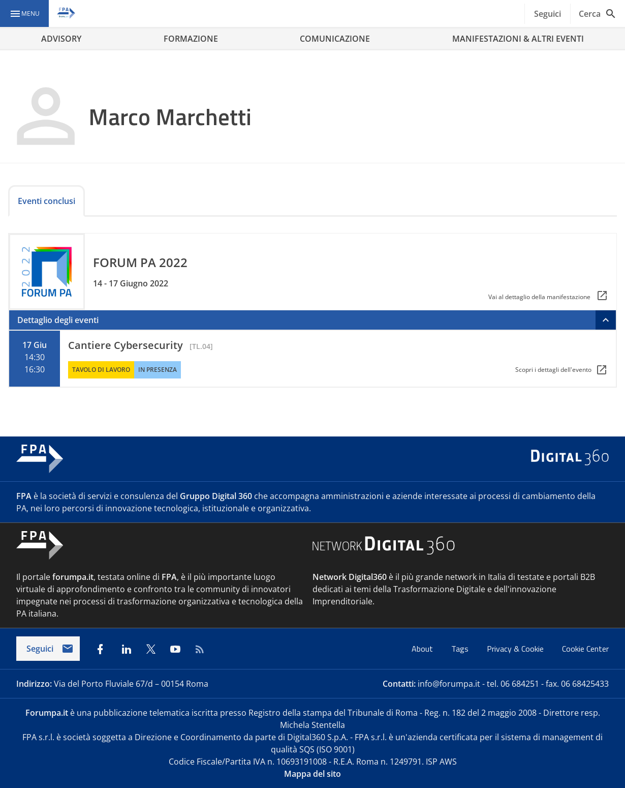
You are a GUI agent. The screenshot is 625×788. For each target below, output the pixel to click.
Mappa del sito (312, 773)
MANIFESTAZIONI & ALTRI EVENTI (518, 38)
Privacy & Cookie (516, 649)
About (423, 649)
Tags (461, 649)
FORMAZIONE (191, 38)
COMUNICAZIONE (335, 38)
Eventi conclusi (46, 201)
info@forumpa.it (449, 683)
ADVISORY (61, 38)
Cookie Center (585, 649)
